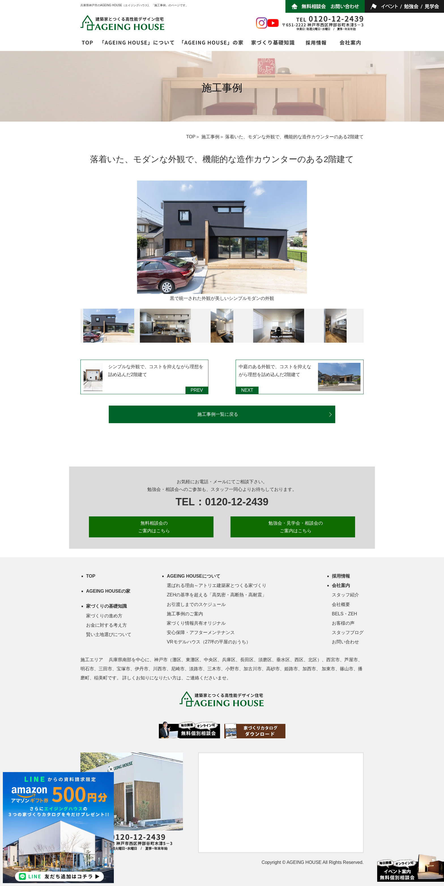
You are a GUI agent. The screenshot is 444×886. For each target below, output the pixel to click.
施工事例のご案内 (185, 613)
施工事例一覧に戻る (217, 414)
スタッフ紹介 (345, 594)
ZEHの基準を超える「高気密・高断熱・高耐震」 (216, 594)
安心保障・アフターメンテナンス (201, 632)
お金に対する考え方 (106, 625)
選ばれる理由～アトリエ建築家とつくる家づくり (216, 585)
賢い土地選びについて (108, 634)
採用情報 (341, 576)
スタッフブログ (348, 632)
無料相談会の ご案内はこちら (154, 527)
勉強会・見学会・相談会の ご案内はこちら (295, 527)
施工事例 (210, 136)
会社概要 (341, 604)
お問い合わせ (345, 641)
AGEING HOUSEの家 (108, 591)
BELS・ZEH (344, 613)
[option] (222, 242)
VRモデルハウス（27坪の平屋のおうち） (209, 641)
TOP (191, 136)
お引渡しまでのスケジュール (196, 604)
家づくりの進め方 (104, 615)
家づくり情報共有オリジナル (196, 623)
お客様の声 (343, 623)
